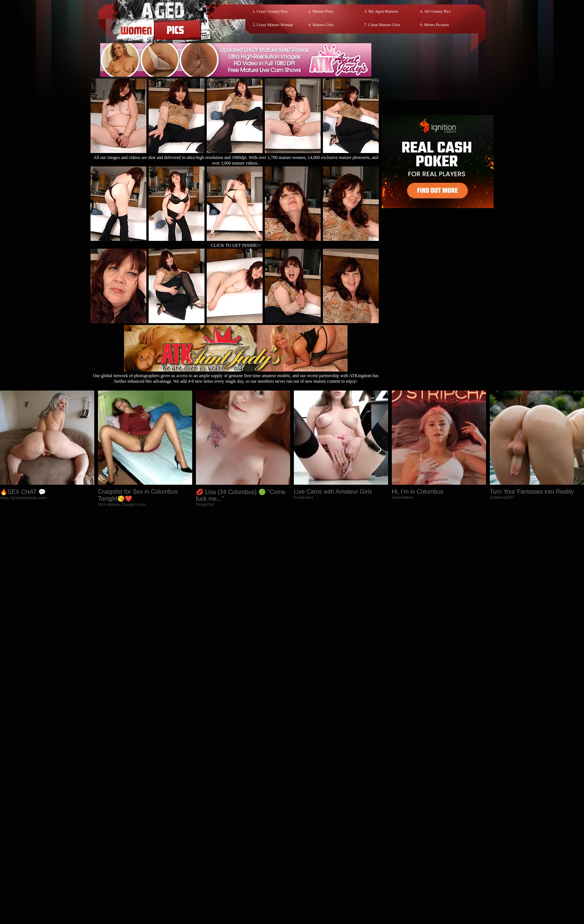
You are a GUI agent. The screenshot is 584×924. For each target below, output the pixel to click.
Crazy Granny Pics (272, 11)
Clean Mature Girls (384, 24)
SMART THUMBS (305, 857)
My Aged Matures (383, 11)
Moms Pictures (436, 24)
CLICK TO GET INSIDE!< (236, 245)
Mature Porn (322, 11)
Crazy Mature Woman (275, 24)
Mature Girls (323, 24)
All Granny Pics (437, 11)
